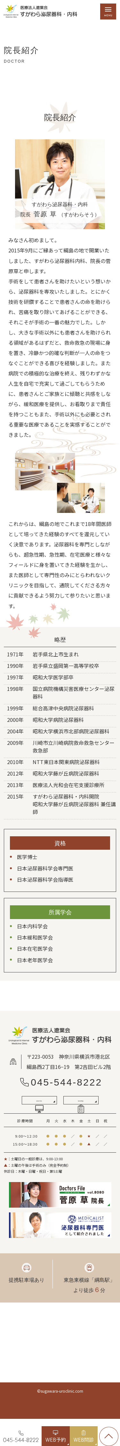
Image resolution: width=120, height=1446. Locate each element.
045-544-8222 (66, 1082)
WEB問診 (80, 1119)
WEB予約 (39, 1119)
